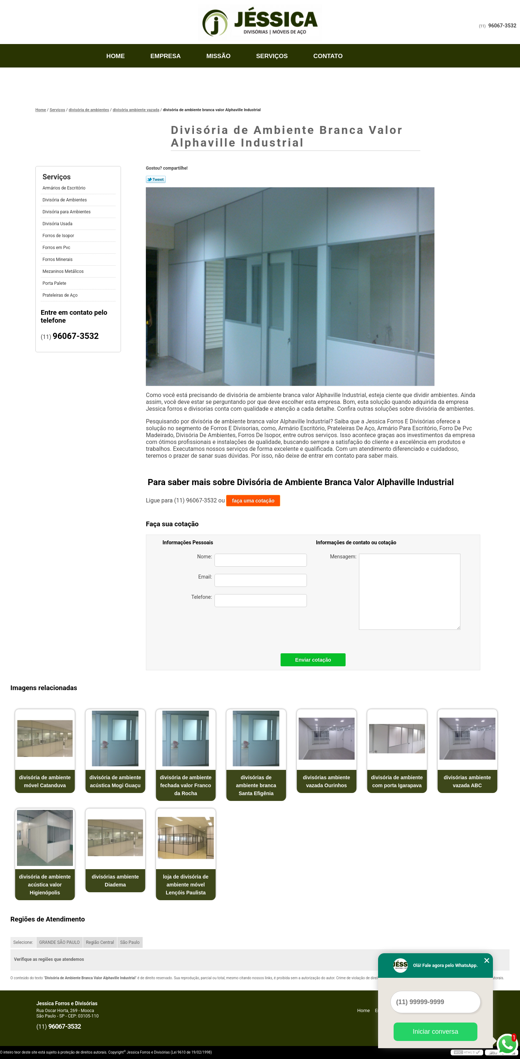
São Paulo (130, 942)
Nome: (252, 560)
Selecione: (23, 942)
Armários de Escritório (65, 188)
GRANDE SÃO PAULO (59, 942)
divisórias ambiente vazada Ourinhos (326, 781)
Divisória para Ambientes (67, 211)
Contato (328, 56)
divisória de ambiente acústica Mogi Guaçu (115, 781)
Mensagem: (395, 592)
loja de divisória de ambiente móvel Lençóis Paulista (185, 884)
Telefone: (249, 600)
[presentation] (256, 628)
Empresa (165, 56)
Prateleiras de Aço (61, 295)
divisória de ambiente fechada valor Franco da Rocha (186, 785)
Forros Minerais (58, 259)
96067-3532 (502, 26)
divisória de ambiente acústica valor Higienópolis (45, 884)
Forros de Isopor (59, 235)
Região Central (100, 942)
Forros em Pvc (57, 247)
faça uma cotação (253, 501)
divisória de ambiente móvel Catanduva (45, 781)
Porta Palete (55, 283)
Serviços (272, 56)
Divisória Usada (58, 223)
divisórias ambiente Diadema (115, 881)
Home (116, 56)
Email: (252, 580)
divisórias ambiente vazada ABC (467, 781)
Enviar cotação (313, 660)
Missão (218, 56)
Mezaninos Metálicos (64, 271)
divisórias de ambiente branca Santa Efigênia (256, 785)
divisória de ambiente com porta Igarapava (397, 781)
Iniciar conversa (435, 1031)
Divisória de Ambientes (65, 199)
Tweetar (156, 179)
